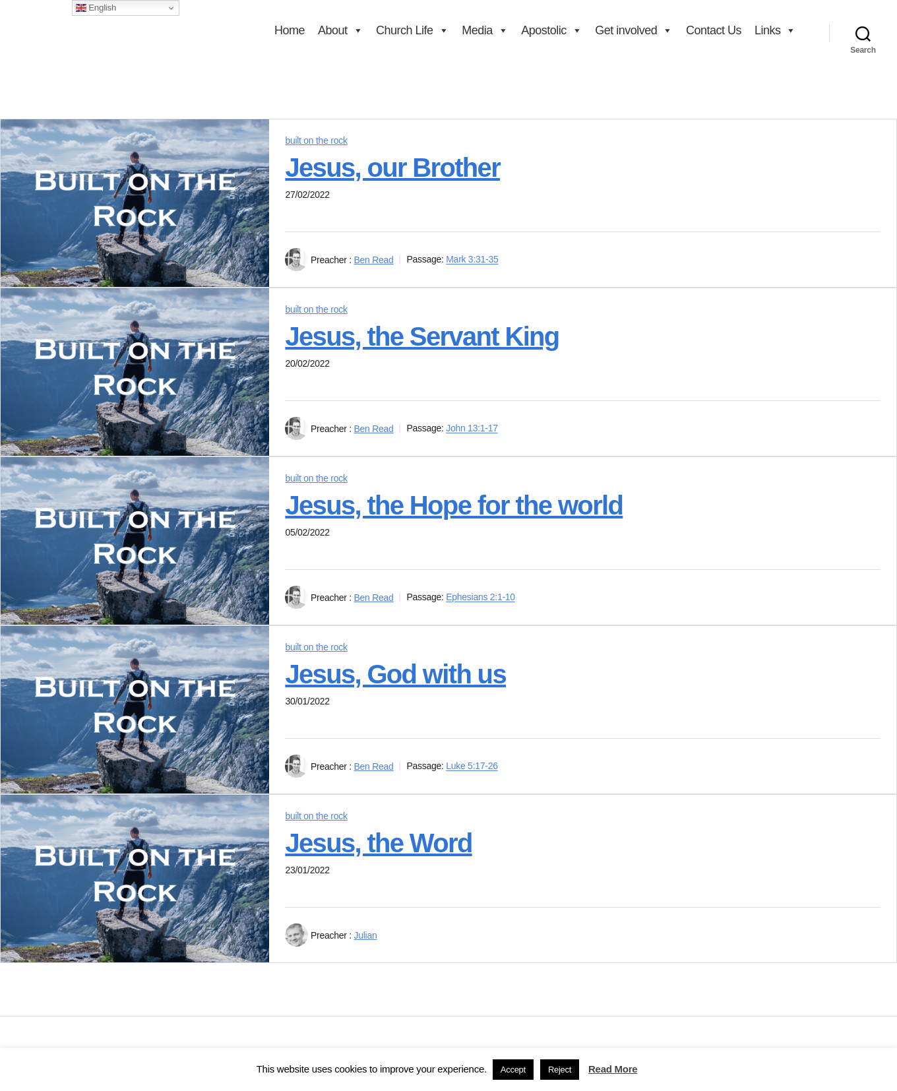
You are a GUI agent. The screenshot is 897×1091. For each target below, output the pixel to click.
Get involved (634, 30)
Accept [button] (513, 1070)
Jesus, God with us (395, 674)
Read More (612, 1069)
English (96, 8)
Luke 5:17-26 (472, 766)
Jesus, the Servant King (422, 336)
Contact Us (713, 30)
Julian (365, 935)
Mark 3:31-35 (472, 260)
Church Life (412, 30)
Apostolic (551, 30)
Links (775, 30)
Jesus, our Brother (392, 167)
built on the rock (316, 140)
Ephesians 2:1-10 (480, 597)
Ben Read (374, 260)
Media (485, 30)
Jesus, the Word (378, 842)
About (340, 30)
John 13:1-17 (472, 428)
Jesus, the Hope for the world (454, 505)
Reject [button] (559, 1070)
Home (289, 30)
